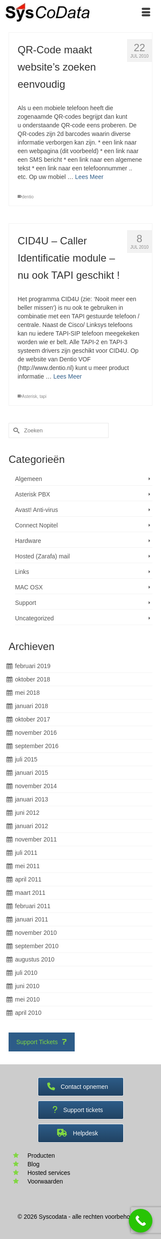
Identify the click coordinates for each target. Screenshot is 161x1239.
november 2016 (36, 732)
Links (22, 571)
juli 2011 (26, 852)
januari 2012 (31, 826)
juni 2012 (27, 812)
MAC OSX (29, 587)
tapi (42, 396)
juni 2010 (27, 986)
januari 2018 (31, 706)
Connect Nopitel (36, 525)
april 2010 (28, 1012)
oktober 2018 (32, 679)
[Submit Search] (15, 430)
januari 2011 (31, 919)
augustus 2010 (35, 959)
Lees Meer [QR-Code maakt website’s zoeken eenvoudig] (89, 176)
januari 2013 (31, 799)
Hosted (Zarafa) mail (42, 556)
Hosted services (48, 1172)
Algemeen (28, 478)
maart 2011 (30, 892)
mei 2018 (27, 692)
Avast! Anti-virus (36, 509)
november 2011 (36, 839)
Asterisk (29, 396)
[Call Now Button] (140, 1221)
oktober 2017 (32, 719)
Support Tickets (41, 1042)
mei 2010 (27, 999)
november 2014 (36, 786)
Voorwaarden (45, 1181)
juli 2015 (26, 759)
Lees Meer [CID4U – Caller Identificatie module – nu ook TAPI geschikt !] (67, 376)
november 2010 (36, 932)
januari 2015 (31, 772)
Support (25, 602)
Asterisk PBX (32, 494)
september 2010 (36, 946)
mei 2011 (27, 866)
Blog (33, 1164)
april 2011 (28, 879)
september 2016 (36, 746)
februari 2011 (33, 906)
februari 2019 (33, 666)
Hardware (28, 540)
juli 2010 (26, 972)
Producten (41, 1155)
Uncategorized (34, 618)
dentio (27, 196)
